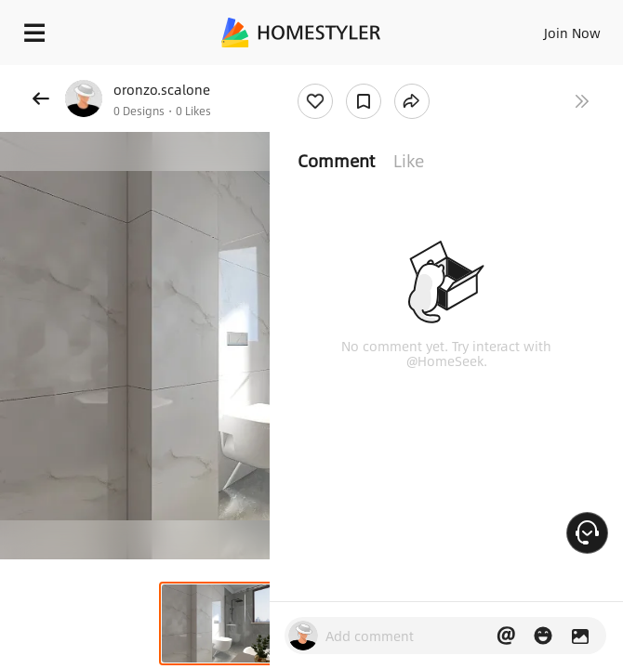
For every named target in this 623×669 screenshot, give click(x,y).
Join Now (572, 32)
